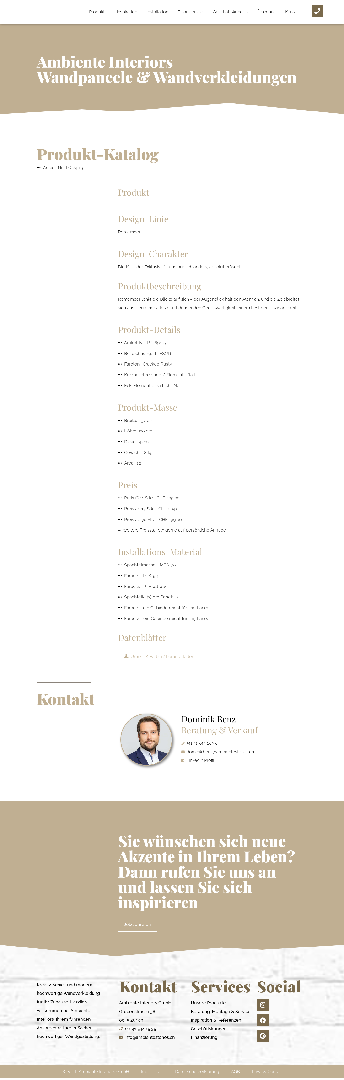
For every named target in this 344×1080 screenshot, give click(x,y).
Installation (157, 11)
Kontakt (292, 11)
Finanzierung (190, 11)
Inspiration (127, 11)
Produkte (98, 11)
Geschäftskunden (230, 11)
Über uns (266, 11)
